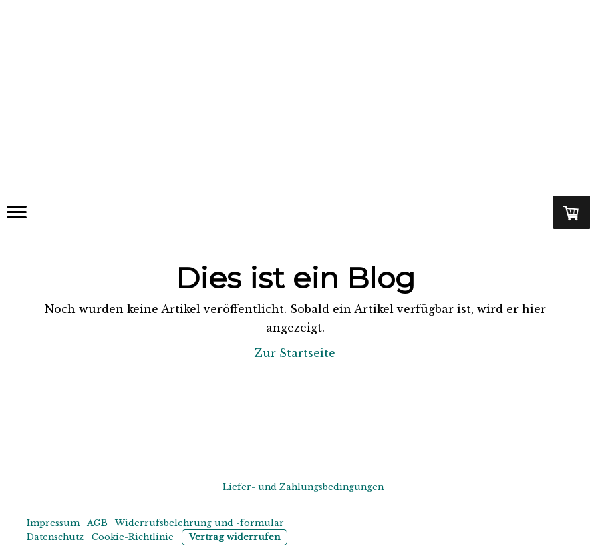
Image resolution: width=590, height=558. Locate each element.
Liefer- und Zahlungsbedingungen (303, 487)
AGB (97, 523)
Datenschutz (55, 537)
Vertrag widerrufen (234, 537)
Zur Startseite (295, 353)
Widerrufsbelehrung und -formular (199, 523)
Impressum (53, 523)
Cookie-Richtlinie (133, 537)
